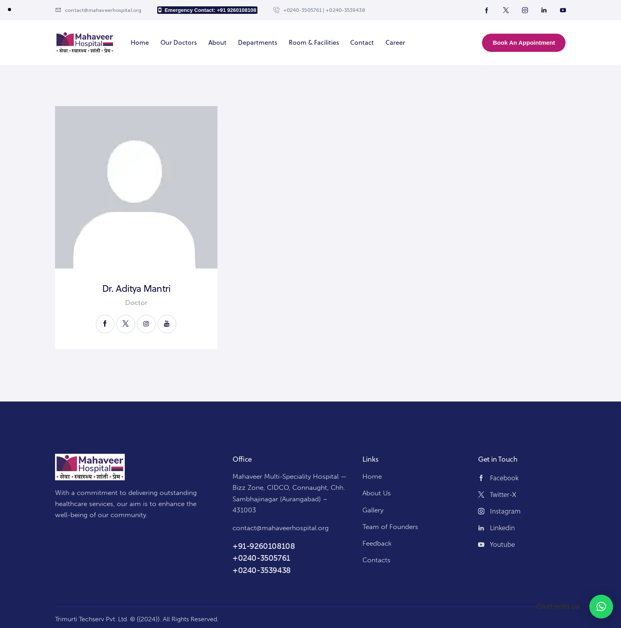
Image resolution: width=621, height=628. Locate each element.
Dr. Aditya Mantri (136, 288)
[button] (601, 606)
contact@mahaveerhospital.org (280, 528)
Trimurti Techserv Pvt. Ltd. (91, 619)
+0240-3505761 (261, 558)
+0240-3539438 (261, 570)
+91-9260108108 (263, 546)
